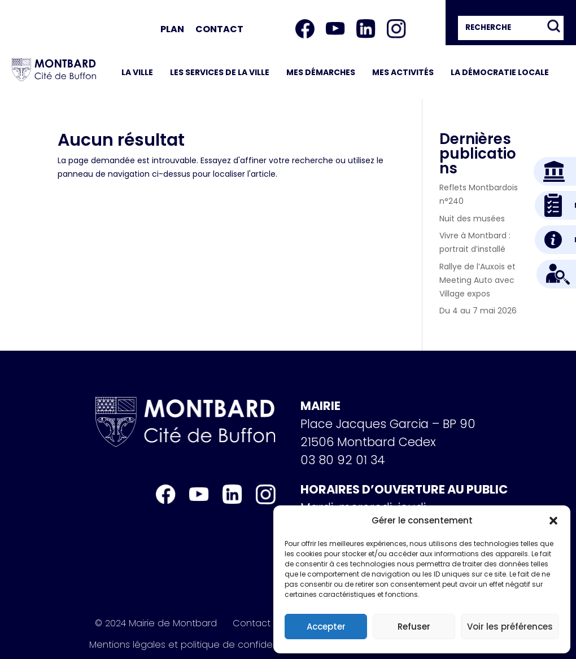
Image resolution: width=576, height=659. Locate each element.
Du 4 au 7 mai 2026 (478, 310)
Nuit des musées (472, 218)
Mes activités (403, 72)
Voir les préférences (510, 626)
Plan (172, 29)
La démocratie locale (500, 72)
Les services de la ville (219, 72)
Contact (219, 29)
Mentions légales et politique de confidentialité (196, 645)
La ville (137, 72)
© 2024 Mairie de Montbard (156, 623)
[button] (553, 520)
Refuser (414, 626)
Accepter (326, 626)
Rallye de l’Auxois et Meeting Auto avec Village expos (477, 280)
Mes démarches (320, 72)
